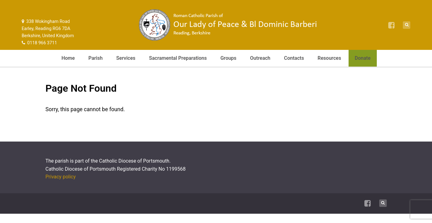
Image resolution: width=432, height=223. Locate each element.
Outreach (260, 58)
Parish (95, 58)
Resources (329, 58)
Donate (363, 58)
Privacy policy (61, 177)
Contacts (294, 58)
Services (126, 58)
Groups (228, 58)
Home (68, 58)
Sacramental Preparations (178, 58)
